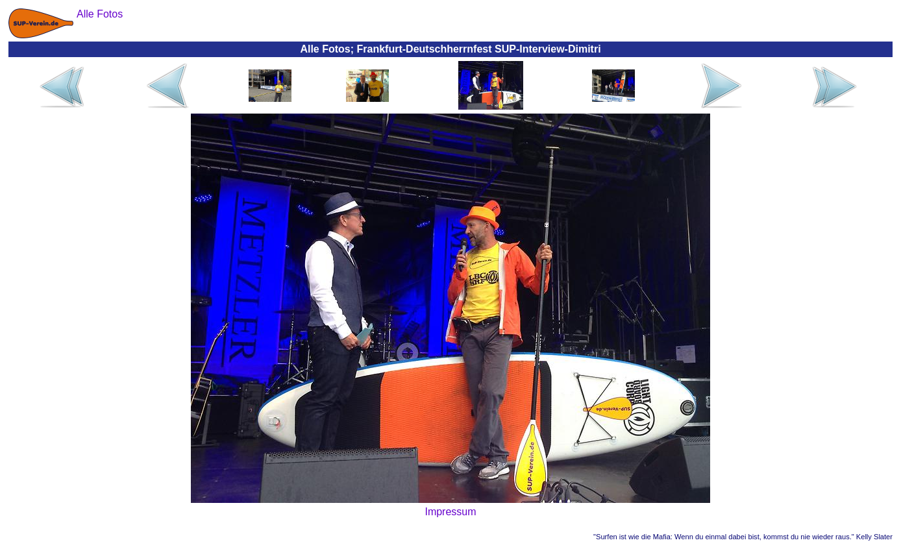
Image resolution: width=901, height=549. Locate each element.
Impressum (450, 511)
